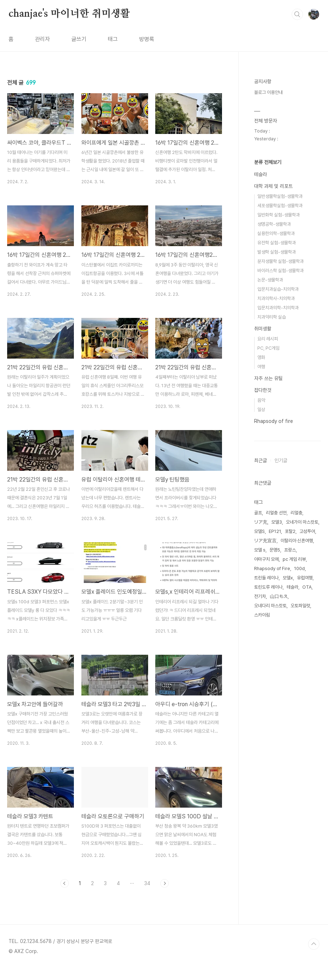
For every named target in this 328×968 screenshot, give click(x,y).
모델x (288, 577)
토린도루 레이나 (268, 587)
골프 (258, 512)
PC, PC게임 (268, 348)
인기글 (280, 460)
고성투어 (307, 531)
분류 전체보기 (267, 162)
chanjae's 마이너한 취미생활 (69, 14)
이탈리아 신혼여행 (297, 540)
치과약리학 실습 (271, 317)
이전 (64, 883)
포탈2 (290, 531)
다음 (164, 883)
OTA (307, 587)
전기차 (260, 596)
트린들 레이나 (266, 577)
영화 (261, 357)
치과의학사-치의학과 (276, 298)
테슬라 (260, 174)
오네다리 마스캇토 (270, 605)
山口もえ (279, 596)
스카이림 (262, 615)
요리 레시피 (267, 338)
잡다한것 (262, 390)
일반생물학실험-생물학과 (280, 196)
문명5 (274, 550)
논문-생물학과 (270, 280)
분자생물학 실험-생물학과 (280, 261)
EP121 (275, 531)
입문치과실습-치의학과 (278, 289)
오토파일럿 (300, 605)
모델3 (276, 522)
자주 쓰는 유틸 (268, 378)
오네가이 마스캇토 (302, 522)
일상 (261, 409)
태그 (113, 39)
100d (299, 568)
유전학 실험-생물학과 (276, 242)
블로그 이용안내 (268, 92)
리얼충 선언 (276, 512)
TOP (313, 944)
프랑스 (290, 550)
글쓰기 (78, 39)
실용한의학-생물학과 (276, 233)
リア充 (260, 522)
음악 (261, 400)
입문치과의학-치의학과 (278, 307)
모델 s (260, 550)
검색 (297, 14)
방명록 (146, 39)
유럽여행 (305, 577)
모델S (259, 531)
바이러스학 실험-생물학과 (280, 270)
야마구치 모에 (266, 559)
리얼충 (296, 512)
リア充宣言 (265, 540)
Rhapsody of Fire (272, 568)
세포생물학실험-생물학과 (280, 205)
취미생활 (262, 328)
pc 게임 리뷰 (294, 559)
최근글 (260, 460)
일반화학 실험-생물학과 (278, 215)
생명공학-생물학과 (274, 224)
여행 (261, 366)
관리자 (42, 39)
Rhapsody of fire (273, 421)
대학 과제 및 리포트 (273, 186)
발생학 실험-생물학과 (276, 252)
